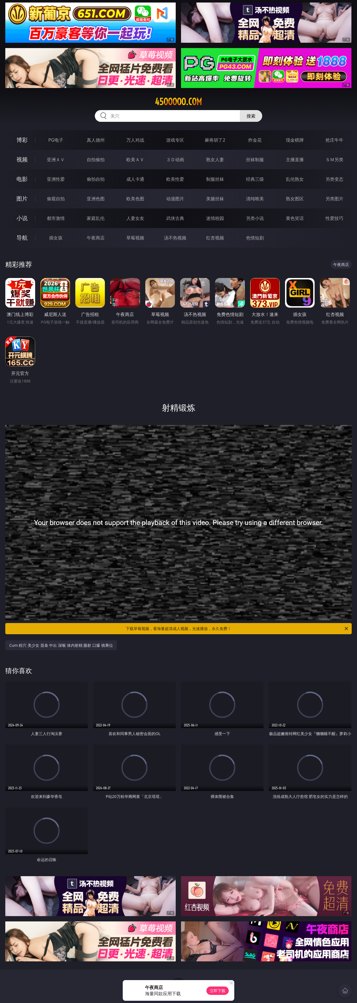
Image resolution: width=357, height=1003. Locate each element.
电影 (22, 179)
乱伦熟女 (295, 179)
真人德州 (96, 140)
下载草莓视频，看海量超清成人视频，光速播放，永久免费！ (237, 628)
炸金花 (255, 140)
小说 (22, 218)
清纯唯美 (255, 199)
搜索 (251, 116)
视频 (22, 159)
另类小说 (255, 218)
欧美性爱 (175, 179)
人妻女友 (135, 218)
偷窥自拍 (56, 199)
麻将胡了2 (215, 140)
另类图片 (334, 199)
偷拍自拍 (96, 179)
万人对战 (135, 140)
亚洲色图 (96, 199)
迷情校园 (215, 218)
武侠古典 (175, 218)
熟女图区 (295, 199)
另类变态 (334, 179)
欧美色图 (135, 199)
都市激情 (56, 218)
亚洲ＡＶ (56, 159)
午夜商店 (96, 238)
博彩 (22, 140)
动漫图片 (175, 199)
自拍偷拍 (96, 159)
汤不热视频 (175, 238)
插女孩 (55, 238)
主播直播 (295, 159)
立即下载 (217, 990)
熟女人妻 (215, 159)
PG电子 (55, 140)
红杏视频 (215, 238)
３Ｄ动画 (175, 159)
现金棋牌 (295, 140)
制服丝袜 (215, 179)
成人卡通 (135, 179)
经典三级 (255, 179)
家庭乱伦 (96, 218)
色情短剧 (255, 238)
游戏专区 (175, 140)
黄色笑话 (295, 218)
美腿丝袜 (215, 199)
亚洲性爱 (56, 179)
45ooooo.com (178, 101)
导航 (22, 237)
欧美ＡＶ (135, 159)
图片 (22, 198)
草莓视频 (135, 238)
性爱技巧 (334, 218)
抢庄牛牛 (334, 140)
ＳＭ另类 (334, 159)
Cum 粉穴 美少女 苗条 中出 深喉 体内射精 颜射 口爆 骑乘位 (61, 645)
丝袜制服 (255, 159)
